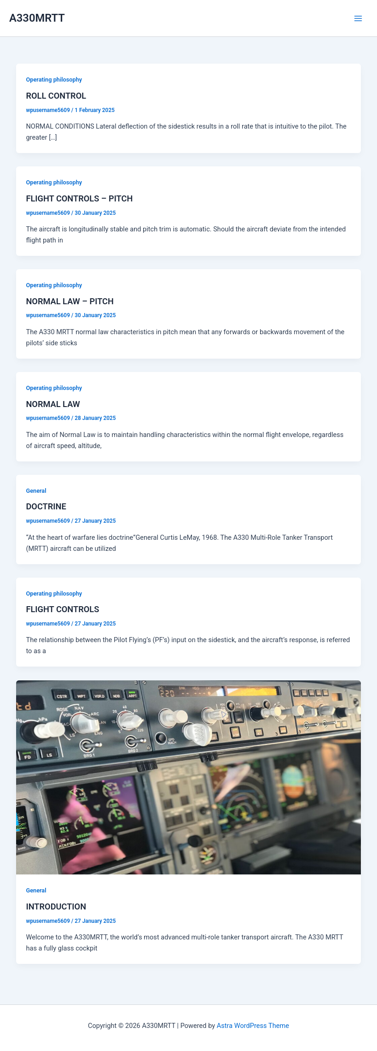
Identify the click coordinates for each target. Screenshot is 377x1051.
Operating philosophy (54, 79)
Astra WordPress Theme (253, 1025)
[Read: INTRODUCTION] (188, 777)
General (36, 490)
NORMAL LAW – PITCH (69, 301)
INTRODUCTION (56, 906)
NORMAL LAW (53, 404)
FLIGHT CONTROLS (62, 609)
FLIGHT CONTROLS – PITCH (79, 198)
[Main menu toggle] (358, 18)
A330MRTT (37, 18)
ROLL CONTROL (56, 95)
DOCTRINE (46, 506)
